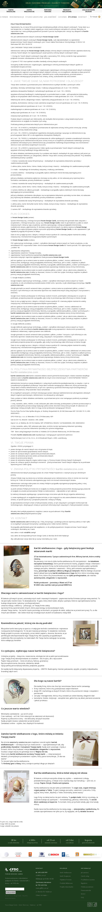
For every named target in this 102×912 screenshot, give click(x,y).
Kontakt (82, 17)
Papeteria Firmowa (65, 879)
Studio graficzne (34, 17)
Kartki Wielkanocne (65, 872)
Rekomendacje (17, 17)
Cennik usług (85, 876)
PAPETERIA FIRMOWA (47, 10)
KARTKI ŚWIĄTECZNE (11, 10)
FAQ (82, 897)
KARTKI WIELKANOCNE (29, 10)
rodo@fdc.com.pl (30, 532)
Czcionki (62, 17)
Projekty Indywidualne (66, 887)
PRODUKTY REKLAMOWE (66, 10)
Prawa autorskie (86, 890)
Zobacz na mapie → (42, 895)
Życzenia (72, 17)
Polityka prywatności (87, 887)
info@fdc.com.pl (41, 875)
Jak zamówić (50, 17)
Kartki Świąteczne (65, 876)
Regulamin (84, 883)
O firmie (4, 17)
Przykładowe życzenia (87, 879)
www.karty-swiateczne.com (20, 742)
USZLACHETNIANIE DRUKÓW (88, 10)
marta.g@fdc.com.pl (42, 888)
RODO (83, 894)
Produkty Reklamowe (66, 883)
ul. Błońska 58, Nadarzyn (44, 892)
